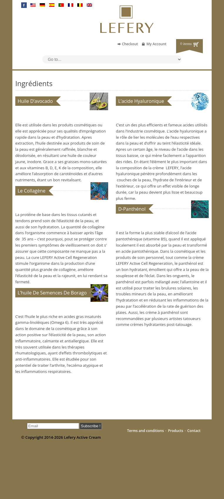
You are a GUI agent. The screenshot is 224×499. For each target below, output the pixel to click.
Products (175, 430)
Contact (193, 430)
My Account (156, 43)
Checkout (130, 43)
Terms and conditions (145, 430)
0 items (186, 43)
